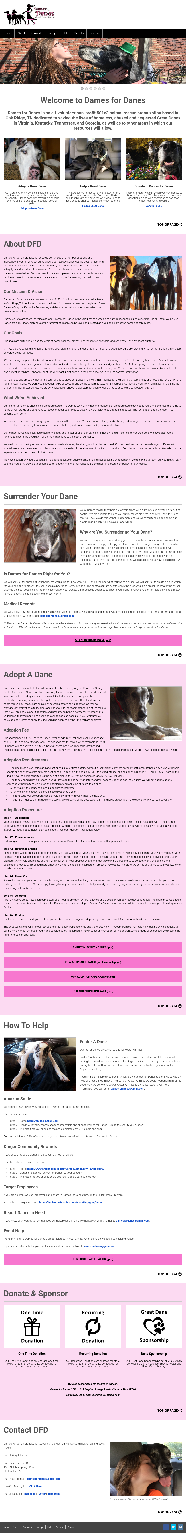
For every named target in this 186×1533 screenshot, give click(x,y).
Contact (94, 33)
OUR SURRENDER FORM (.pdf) (93, 640)
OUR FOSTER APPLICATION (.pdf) (93, 1259)
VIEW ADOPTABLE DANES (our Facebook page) (93, 962)
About (21, 33)
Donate (79, 33)
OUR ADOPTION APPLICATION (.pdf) (93, 976)
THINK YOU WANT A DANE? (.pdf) (93, 947)
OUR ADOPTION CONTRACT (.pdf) (93, 991)
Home (7, 33)
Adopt (53, 33)
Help (65, 33)
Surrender (37, 33)
